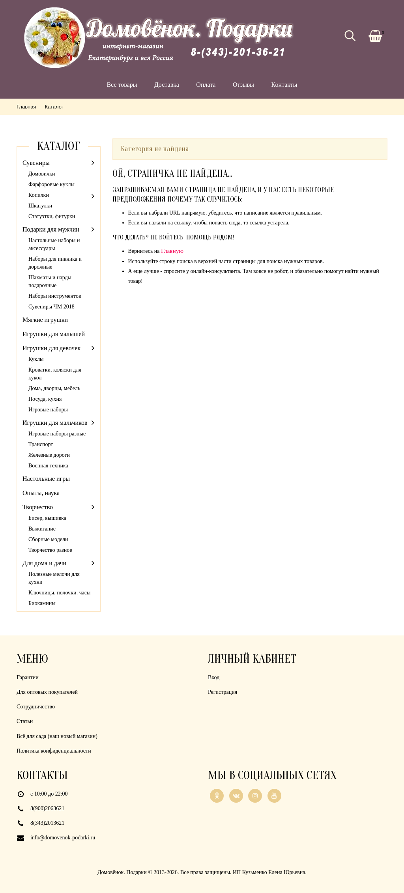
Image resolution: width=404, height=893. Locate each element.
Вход (213, 677)
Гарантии (28, 677)
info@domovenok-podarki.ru (62, 838)
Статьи (25, 721)
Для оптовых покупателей (47, 692)
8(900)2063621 (47, 808)
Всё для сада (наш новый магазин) (57, 736)
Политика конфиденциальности (54, 751)
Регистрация (222, 692)
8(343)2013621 (47, 823)
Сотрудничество (36, 707)
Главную (172, 250)
